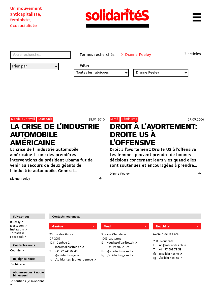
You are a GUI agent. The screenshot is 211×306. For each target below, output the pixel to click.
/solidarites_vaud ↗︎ (120, 255)
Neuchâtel (163, 226)
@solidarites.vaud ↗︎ (120, 251)
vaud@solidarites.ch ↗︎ (122, 242)
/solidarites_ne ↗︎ (171, 258)
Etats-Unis (45, 119)
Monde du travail (23, 119)
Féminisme (129, 119)
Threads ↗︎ (17, 233)
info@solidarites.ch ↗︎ (69, 247)
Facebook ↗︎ (18, 237)
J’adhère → (17, 264)
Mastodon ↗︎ (18, 225)
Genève (57, 226)
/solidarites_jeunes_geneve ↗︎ (75, 259)
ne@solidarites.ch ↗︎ (172, 245)
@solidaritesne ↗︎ (170, 253)
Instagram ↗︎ (18, 229)
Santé (114, 119)
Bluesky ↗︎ (16, 222)
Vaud (107, 226)
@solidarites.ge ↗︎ (67, 255)
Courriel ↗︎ (17, 250)
